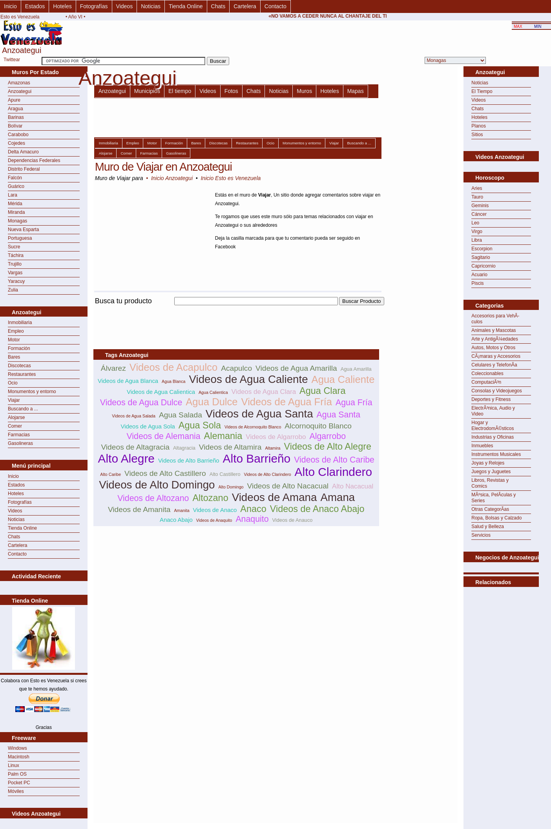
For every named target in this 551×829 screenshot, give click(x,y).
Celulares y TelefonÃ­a (494, 365)
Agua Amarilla (356, 369)
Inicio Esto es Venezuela (231, 178)
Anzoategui (19, 91)
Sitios (477, 134)
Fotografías (94, 6)
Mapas (355, 91)
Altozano (210, 498)
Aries (476, 188)
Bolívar (15, 126)
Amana (337, 497)
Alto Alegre (126, 458)
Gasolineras (20, 443)
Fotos (231, 91)
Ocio (13, 383)
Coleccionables (487, 373)
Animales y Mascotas (493, 330)
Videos (124, 6)
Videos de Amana (274, 497)
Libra (476, 240)
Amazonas (19, 83)
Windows (17, 748)
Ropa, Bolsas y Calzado (496, 518)
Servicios (481, 535)
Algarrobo (328, 436)
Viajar (14, 400)
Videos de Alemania (163, 436)
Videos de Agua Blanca (128, 380)
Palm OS (17, 774)
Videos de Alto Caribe (334, 460)
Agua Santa (338, 414)
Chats (218, 6)
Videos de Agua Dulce (141, 402)
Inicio (10, 6)
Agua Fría (354, 402)
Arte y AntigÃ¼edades (494, 339)
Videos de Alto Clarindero (267, 474)
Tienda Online (186, 6)
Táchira (16, 255)
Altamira (272, 448)
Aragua (15, 108)
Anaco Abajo (176, 519)
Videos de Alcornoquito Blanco (252, 427)
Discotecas (19, 365)
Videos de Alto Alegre (328, 446)
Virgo (476, 231)
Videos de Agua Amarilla (296, 368)
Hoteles (62, 6)
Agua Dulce (211, 401)
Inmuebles (482, 445)
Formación (19, 348)
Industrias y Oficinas (492, 437)
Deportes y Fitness (491, 399)
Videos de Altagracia (135, 447)
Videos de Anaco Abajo (317, 509)
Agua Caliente (343, 379)
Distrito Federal (24, 169)
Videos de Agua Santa (259, 414)
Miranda (16, 212)
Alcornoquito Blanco (318, 426)
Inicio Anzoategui (172, 178)
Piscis (477, 283)
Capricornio (483, 266)
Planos (478, 126)
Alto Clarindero (333, 471)
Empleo (16, 331)
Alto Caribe (110, 474)
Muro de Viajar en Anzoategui (163, 166)
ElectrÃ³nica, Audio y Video (493, 411)
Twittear (12, 59)
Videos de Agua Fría (286, 401)
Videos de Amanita (139, 509)
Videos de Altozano (153, 498)
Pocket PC (19, 782)
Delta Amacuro (23, 152)
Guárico (16, 186)
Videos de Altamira (230, 447)
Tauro (477, 197)
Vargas (15, 272)
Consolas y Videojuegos (496, 391)
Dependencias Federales (34, 160)
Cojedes (16, 143)
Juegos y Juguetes (491, 471)
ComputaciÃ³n (486, 382)
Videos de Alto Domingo (157, 485)
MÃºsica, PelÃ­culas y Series (493, 497)
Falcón (15, 177)
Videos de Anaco (215, 510)
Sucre (14, 247)
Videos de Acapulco (173, 367)
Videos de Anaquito (214, 520)
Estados (35, 6)
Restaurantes (22, 374)
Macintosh (18, 757)
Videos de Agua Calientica (161, 391)
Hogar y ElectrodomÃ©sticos (492, 425)
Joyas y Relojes (487, 463)
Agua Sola (200, 425)
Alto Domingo (231, 487)
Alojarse (16, 417)
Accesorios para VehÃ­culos (495, 318)
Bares (14, 357)
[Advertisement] (236, 310)
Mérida (15, 203)
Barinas (16, 117)
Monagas (17, 221)
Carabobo (18, 134)
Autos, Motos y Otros (493, 347)
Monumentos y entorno (32, 391)
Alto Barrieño (257, 458)
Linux (13, 765)
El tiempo (179, 91)
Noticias (151, 6)
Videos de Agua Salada (133, 416)
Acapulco (236, 368)
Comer (15, 426)
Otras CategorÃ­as (490, 509)
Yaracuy (16, 281)
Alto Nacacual (352, 486)
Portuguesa (20, 238)
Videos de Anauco (292, 520)
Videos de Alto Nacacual (287, 486)
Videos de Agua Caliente (248, 379)
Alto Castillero (225, 474)
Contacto (275, 6)
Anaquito (251, 519)
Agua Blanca (173, 381)
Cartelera (245, 6)
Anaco (253, 509)
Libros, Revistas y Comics (490, 483)
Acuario (479, 274)
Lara (12, 195)
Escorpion (481, 248)
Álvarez (113, 368)
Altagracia (184, 448)
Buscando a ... (23, 409)
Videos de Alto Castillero (165, 473)
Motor (14, 340)
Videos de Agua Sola (148, 426)
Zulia (13, 290)
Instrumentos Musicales (496, 454)
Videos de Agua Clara (264, 391)
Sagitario (480, 257)
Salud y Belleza (487, 526)
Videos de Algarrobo (276, 437)
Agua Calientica (213, 392)
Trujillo (15, 264)
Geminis (480, 205)
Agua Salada (180, 415)
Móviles (16, 791)
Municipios (147, 91)
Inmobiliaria (20, 322)
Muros (304, 91)
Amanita (182, 510)
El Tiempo (481, 91)
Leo (475, 223)
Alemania (223, 436)
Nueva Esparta (23, 229)
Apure (14, 100)
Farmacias (19, 434)
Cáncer (479, 214)
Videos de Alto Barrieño (188, 460)
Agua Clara (322, 391)
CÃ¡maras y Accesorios (495, 356)
